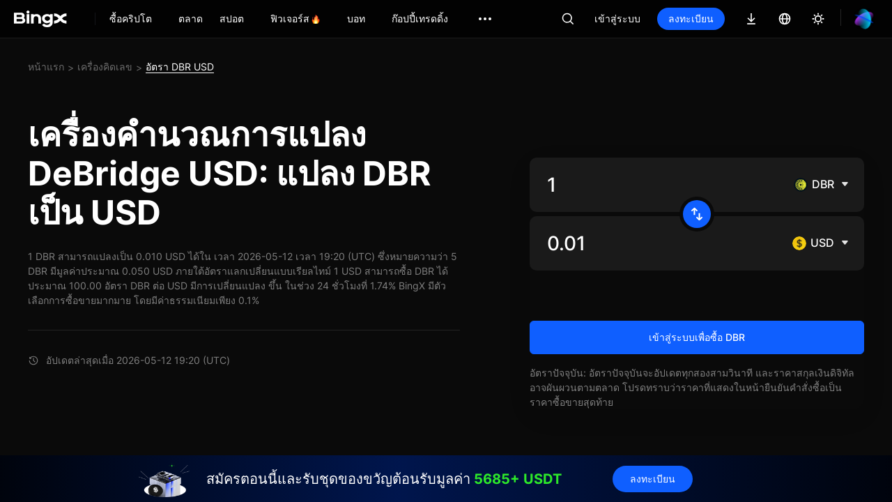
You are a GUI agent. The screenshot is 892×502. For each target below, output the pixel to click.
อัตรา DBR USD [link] (180, 67)
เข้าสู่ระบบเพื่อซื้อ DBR (697, 337)
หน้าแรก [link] (46, 67)
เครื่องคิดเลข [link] (104, 67)
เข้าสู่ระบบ (617, 18)
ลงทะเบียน (691, 18)
